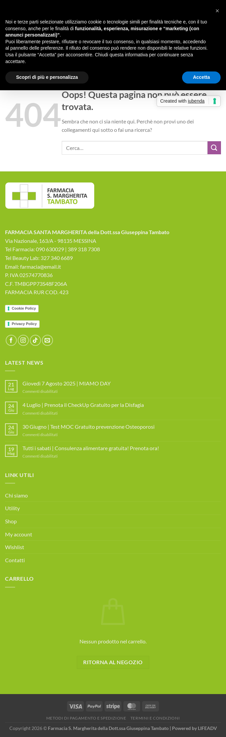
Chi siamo (16, 495)
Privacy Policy (24, 324)
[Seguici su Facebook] (11, 340)
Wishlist (14, 547)
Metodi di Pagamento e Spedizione (86, 718)
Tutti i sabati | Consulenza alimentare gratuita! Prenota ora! (90, 448)
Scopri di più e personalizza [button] (47, 77)
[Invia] (214, 147)
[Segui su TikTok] (35, 340)
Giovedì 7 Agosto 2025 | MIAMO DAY (66, 383)
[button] (217, 10)
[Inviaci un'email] (47, 340)
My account (18, 534)
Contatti (15, 560)
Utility (12, 508)
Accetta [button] (201, 77)
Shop (11, 521)
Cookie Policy (24, 308)
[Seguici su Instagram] (23, 340)
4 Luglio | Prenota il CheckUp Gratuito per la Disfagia (83, 405)
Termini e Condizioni (155, 718)
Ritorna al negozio (113, 662)
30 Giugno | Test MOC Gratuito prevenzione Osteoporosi (88, 426)
